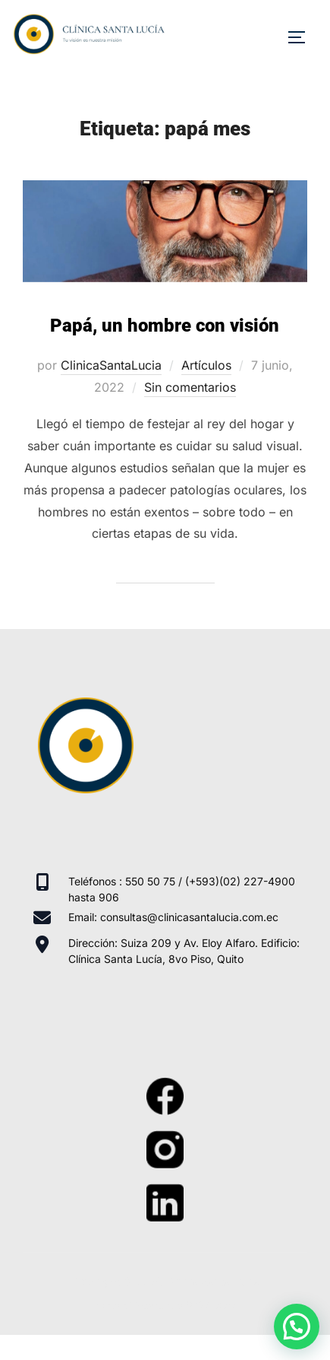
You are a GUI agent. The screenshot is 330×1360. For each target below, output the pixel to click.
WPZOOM (212, 1305)
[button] (296, 1326)
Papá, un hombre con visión (164, 325)
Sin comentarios (190, 387)
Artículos (206, 365)
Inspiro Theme (128, 1305)
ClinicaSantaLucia (111, 365)
